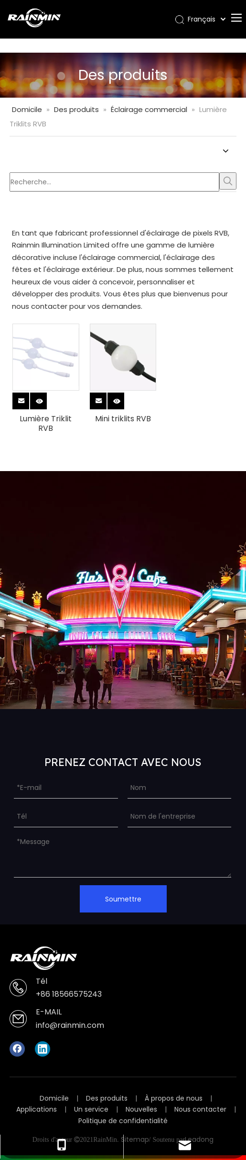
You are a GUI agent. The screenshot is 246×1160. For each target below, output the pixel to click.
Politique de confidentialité (123, 1121)
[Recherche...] (114, 181)
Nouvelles (141, 1109)
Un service (91, 1109)
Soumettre (123, 899)
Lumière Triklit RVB (46, 423)
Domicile (54, 1098)
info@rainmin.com (70, 1025)
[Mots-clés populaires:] (227, 181)
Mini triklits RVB (123, 419)
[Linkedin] (42, 1049)
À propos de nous (174, 1098)
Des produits (107, 1098)
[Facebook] (17, 1049)
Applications (36, 1109)
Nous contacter (200, 1109)
